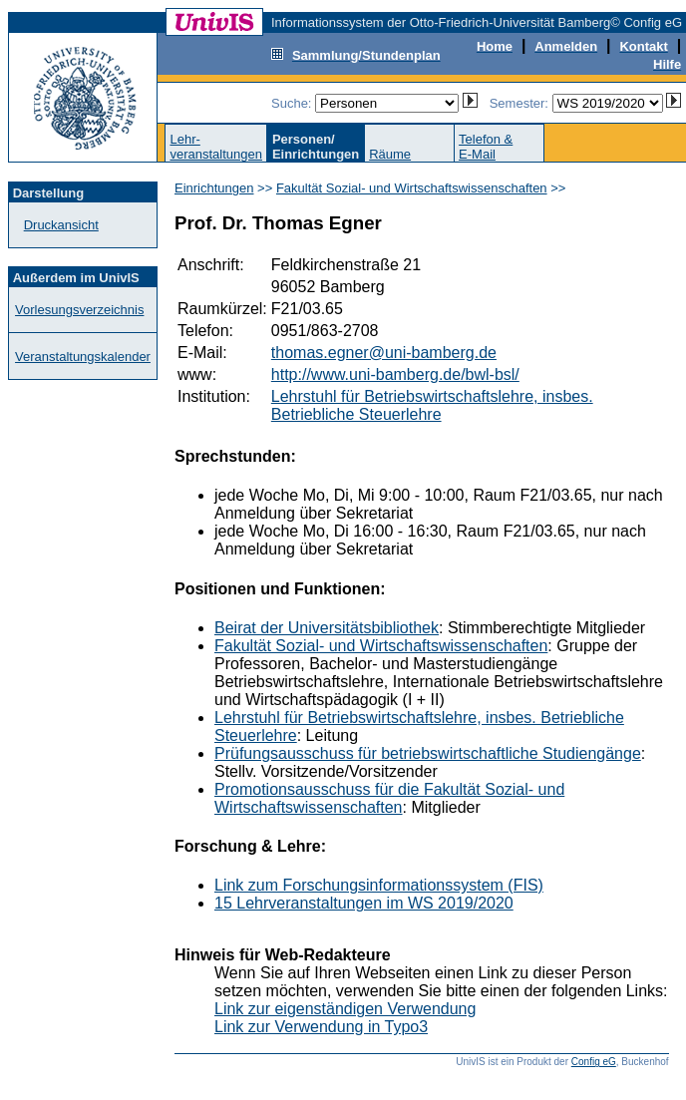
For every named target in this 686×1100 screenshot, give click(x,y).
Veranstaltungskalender (83, 356)
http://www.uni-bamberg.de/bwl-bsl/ (395, 374)
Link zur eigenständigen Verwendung (345, 1008)
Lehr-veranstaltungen (216, 147)
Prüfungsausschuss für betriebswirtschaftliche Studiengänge (427, 753)
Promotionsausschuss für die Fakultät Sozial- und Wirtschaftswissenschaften (389, 798)
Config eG (593, 1061)
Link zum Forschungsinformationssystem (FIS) (378, 885)
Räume (390, 154)
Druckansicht (61, 224)
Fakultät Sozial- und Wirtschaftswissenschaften (411, 188)
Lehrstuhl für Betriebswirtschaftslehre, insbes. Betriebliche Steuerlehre (432, 405)
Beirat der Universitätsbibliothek (326, 627)
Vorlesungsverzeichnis (79, 309)
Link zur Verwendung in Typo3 (321, 1026)
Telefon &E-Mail (486, 147)
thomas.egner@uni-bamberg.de (384, 352)
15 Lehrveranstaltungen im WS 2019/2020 (364, 903)
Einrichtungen (214, 188)
